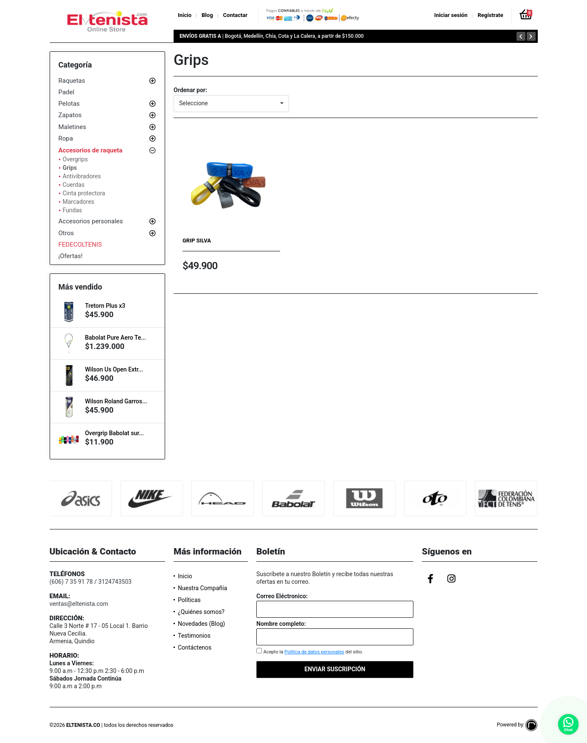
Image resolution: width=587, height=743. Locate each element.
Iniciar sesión (450, 15)
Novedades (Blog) (201, 623)
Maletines (72, 127)
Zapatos (70, 115)
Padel (67, 92)
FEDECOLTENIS (80, 244)
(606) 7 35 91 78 (71, 581)
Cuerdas (74, 184)
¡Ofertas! (71, 256)
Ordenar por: (190, 90)
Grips (70, 167)
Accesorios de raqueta (91, 150)
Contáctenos (194, 647)
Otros (66, 233)
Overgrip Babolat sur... (114, 433)
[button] (231, 103)
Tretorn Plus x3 (105, 305)
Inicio (184, 15)
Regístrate (490, 15)
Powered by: (517, 725)
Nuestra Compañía (202, 588)
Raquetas (72, 80)
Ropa (66, 138)
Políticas (189, 600)
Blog (207, 15)
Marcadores (79, 201)
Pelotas (69, 103)
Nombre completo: (281, 623)
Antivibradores (82, 176)
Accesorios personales (91, 221)
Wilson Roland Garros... (116, 401)
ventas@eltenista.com (79, 603)
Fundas (72, 210)
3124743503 (115, 581)
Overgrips (75, 159)
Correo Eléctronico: (282, 596)
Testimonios (194, 635)
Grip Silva (197, 240)
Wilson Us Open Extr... (114, 369)
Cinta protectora (84, 193)
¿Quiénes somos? (201, 611)
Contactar (235, 15)
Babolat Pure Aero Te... (115, 337)
